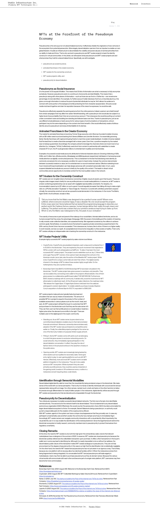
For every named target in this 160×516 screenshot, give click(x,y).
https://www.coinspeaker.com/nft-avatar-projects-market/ (70, 486)
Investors (145, 4)
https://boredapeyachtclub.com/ (50, 471)
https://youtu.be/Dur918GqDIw (54, 498)
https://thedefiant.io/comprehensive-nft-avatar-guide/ (65, 481)
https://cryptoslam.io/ (46, 476)
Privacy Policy (94, 507)
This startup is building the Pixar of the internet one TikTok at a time (79, 479)
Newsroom (134, 4)
